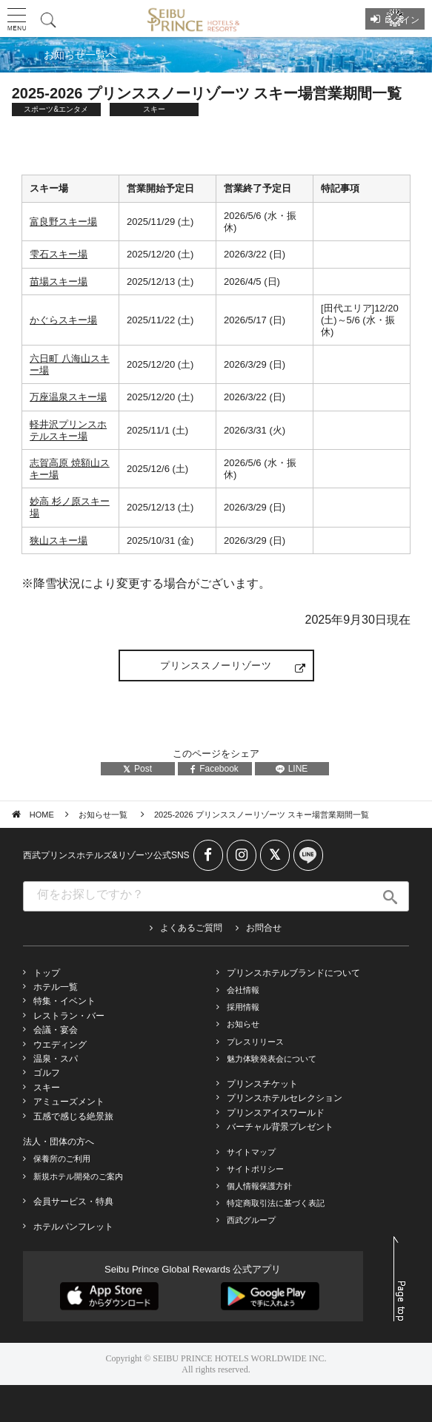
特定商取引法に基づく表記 (276, 1203)
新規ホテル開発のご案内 (78, 1176)
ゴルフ (46, 1073)
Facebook (214, 769)
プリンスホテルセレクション (284, 1098)
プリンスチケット (262, 1084)
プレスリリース (255, 1041)
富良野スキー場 (63, 221)
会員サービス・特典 (73, 1201)
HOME (42, 814)
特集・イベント (64, 1001)
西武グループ (251, 1220)
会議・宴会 (55, 1030)
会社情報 (243, 989)
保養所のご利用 (61, 1158)
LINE (292, 769)
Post (137, 769)
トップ (46, 973)
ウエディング (60, 1044)
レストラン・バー (68, 1016)
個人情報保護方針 (259, 1186)
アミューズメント (68, 1101)
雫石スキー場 (58, 254)
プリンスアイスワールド (276, 1113)
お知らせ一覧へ (80, 55)
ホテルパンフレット (73, 1226)
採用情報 (243, 1007)
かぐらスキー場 (63, 320)
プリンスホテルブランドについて (293, 973)
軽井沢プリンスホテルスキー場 (68, 430)
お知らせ (243, 1024)
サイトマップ (251, 1152)
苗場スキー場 (58, 281)
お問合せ (264, 928)
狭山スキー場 (58, 540)
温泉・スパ (55, 1059)
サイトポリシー (255, 1169)
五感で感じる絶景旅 (73, 1116)
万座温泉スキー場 (68, 396)
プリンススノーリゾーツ (215, 665)
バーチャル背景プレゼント (280, 1127)
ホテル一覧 (55, 987)
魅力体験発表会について (271, 1058)
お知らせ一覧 (104, 814)
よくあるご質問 (191, 928)
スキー (46, 1087)
